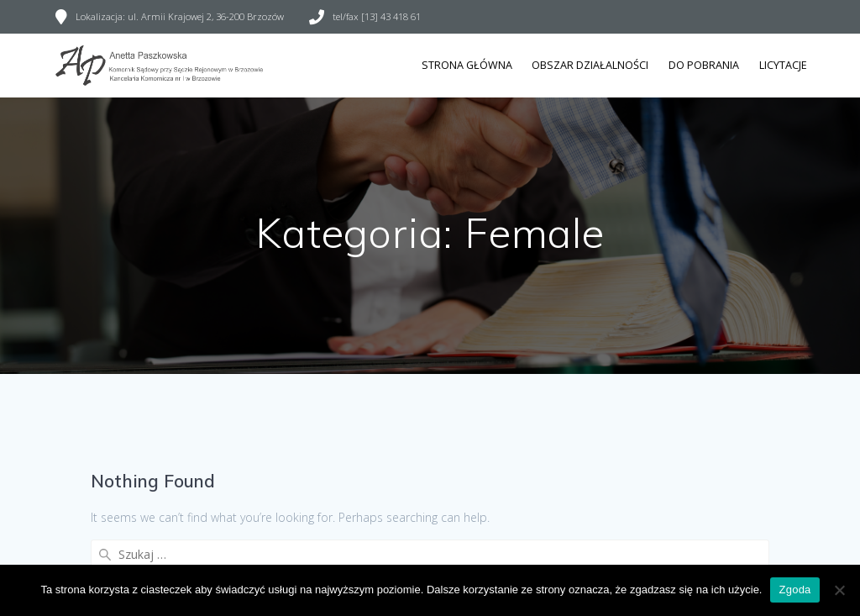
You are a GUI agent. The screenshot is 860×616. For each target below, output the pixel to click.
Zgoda (794, 589)
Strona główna (467, 65)
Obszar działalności (590, 65)
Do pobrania (704, 65)
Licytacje (783, 65)
